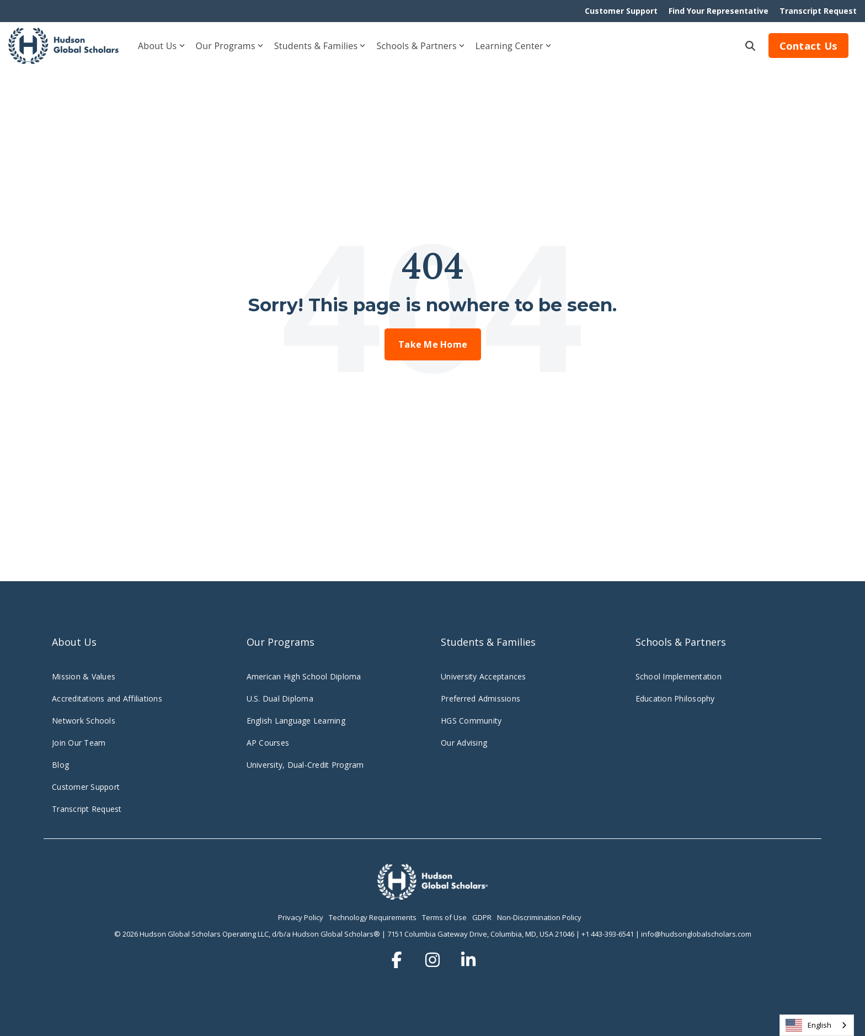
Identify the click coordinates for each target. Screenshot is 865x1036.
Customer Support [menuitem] (621, 11)
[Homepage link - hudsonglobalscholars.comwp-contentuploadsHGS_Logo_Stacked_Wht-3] (432, 893)
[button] (398, 960)
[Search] (750, 46)
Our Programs (229, 46)
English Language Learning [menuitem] (296, 720)
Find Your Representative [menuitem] (718, 11)
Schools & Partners (420, 46)
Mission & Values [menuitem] (83, 676)
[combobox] (816, 1025)
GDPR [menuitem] (482, 917)
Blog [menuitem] (60, 764)
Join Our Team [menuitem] (78, 742)
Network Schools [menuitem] (85, 720)
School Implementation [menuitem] (679, 676)
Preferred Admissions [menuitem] (480, 698)
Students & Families (320, 46)
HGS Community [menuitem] (471, 720)
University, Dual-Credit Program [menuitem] (305, 764)
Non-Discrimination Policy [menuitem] (539, 917)
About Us (161, 46)
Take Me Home (432, 344)
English (808, 1025)
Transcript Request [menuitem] (818, 11)
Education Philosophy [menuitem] (675, 698)
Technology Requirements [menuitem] (373, 917)
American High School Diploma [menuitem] (304, 676)
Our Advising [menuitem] (464, 742)
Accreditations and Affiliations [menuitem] (107, 698)
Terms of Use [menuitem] (444, 917)
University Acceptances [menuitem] (483, 676)
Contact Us (808, 45)
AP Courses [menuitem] (268, 742)
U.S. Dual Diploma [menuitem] (280, 698)
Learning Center (513, 46)
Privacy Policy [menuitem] (300, 917)
